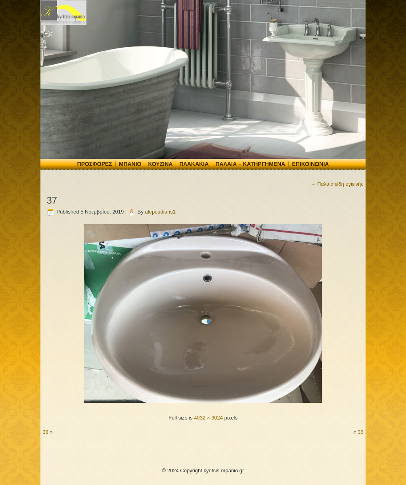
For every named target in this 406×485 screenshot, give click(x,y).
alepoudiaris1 (160, 212)
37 (51, 200)
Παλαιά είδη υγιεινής (336, 184)
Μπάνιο (130, 164)
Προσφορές (94, 164)
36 (360, 432)
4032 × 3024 (208, 418)
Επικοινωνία (310, 164)
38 (45, 432)
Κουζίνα (160, 164)
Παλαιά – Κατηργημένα (250, 164)
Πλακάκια (194, 164)
